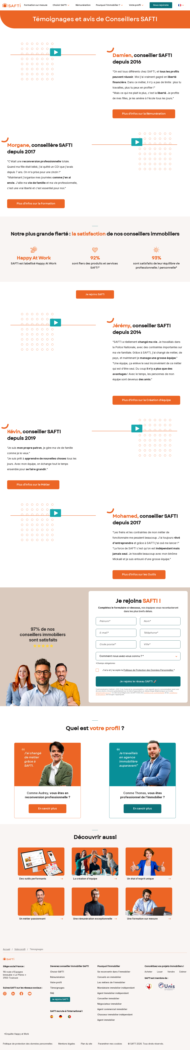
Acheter (148, 971)
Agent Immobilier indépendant (113, 993)
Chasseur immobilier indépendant (115, 1014)
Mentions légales (66, 1043)
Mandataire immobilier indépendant (116, 987)
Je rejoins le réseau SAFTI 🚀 (138, 681)
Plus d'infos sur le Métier (33, 484)
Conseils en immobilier (109, 977)
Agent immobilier (106, 1020)
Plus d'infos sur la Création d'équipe (146, 400)
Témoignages (57, 987)
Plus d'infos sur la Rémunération (144, 113)
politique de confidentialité (154, 693)
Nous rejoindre (161, 5)
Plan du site (86, 1043)
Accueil (6, 949)
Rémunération (83, 5)
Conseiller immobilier (108, 998)
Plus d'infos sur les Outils (139, 574)
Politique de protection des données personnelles (27, 1043)
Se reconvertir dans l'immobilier (113, 971)
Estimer (182, 971)
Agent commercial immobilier (112, 1009)
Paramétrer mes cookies (110, 1043)
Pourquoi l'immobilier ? (108, 5)
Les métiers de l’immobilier (111, 982)
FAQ (52, 993)
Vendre (171, 971)
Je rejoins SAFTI (95, 294)
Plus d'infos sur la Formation (36, 203)
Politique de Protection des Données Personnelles (149, 670)
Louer (160, 971)
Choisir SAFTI (60, 5)
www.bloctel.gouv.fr (103, 693)
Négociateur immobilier (109, 1004)
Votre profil (135, 5)
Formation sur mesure (35, 5)
